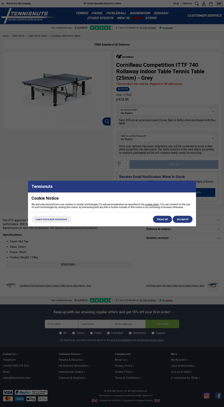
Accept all (182, 219)
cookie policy (152, 204)
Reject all (162, 219)
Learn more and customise (51, 219)
